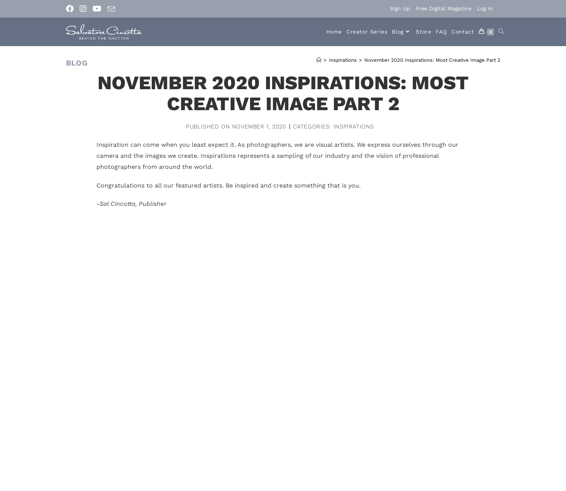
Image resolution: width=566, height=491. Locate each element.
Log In (485, 8)
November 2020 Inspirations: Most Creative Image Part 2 (432, 60)
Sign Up (400, 8)
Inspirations (354, 126)
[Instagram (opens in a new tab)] (83, 9)
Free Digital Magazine (443, 8)
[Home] (318, 60)
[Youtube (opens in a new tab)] (97, 9)
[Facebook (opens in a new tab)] (71, 9)
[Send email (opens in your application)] (111, 9)
